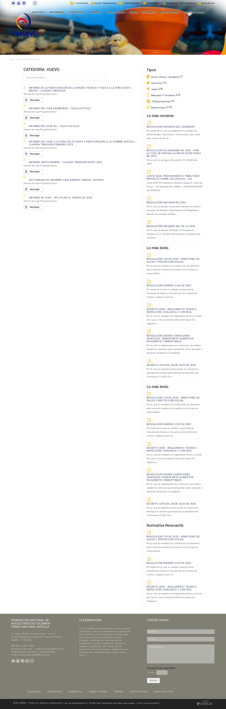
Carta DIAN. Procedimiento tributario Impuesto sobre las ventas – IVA (173, 177)
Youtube (19, 3)
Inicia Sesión (208, 3)
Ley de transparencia (75, 703)
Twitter (13, 3)
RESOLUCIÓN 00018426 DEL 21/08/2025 (171, 126)
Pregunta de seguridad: (162, 668)
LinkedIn (29, 3)
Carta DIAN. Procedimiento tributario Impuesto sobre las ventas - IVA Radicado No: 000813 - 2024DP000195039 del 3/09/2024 (174, 186)
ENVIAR (153, 680)
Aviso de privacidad (148, 703)
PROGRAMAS (54, 691)
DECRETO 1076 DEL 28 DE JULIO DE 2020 (171, 365)
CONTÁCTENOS (139, 691)
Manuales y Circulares (163, 95)
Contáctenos (153, 3)
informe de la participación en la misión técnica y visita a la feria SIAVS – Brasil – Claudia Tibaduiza (80, 89)
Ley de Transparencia (105, 3)
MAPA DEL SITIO (164, 691)
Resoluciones (159, 107)
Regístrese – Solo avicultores (181, 3)
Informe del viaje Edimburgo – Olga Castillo (60, 108)
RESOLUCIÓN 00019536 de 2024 (166, 202)
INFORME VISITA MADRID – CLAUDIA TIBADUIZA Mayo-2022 (65, 162)
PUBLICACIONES (98, 691)
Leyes (155, 89)
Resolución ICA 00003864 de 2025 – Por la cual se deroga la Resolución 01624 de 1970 (174, 153)
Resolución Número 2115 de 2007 (169, 285)
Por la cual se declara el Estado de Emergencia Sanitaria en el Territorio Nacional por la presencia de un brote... (173, 234)
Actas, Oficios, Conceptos (165, 77)
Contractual (82, 3)
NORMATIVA (75, 691)
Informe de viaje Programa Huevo (40, 94)
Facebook (35, 3)
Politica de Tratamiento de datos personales (112, 703)
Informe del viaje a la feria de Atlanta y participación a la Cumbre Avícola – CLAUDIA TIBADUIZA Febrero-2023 (83, 143)
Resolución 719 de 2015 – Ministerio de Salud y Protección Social (173, 260)
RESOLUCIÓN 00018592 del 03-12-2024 (171, 226)
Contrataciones (131, 3)
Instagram (24, 3)
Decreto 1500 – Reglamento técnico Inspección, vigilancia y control (172, 311)
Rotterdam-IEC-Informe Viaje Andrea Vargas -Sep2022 (66, 179)
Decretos (157, 83)
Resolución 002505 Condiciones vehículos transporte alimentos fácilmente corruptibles (170, 338)
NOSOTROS (34, 691)
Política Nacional (160, 101)
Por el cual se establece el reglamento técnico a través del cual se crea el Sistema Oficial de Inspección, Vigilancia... (174, 320)
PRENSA (119, 691)
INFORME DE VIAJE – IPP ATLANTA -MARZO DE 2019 (60, 197)
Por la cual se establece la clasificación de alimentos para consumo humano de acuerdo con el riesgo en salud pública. (173, 269)
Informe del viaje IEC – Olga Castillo (54, 126)
